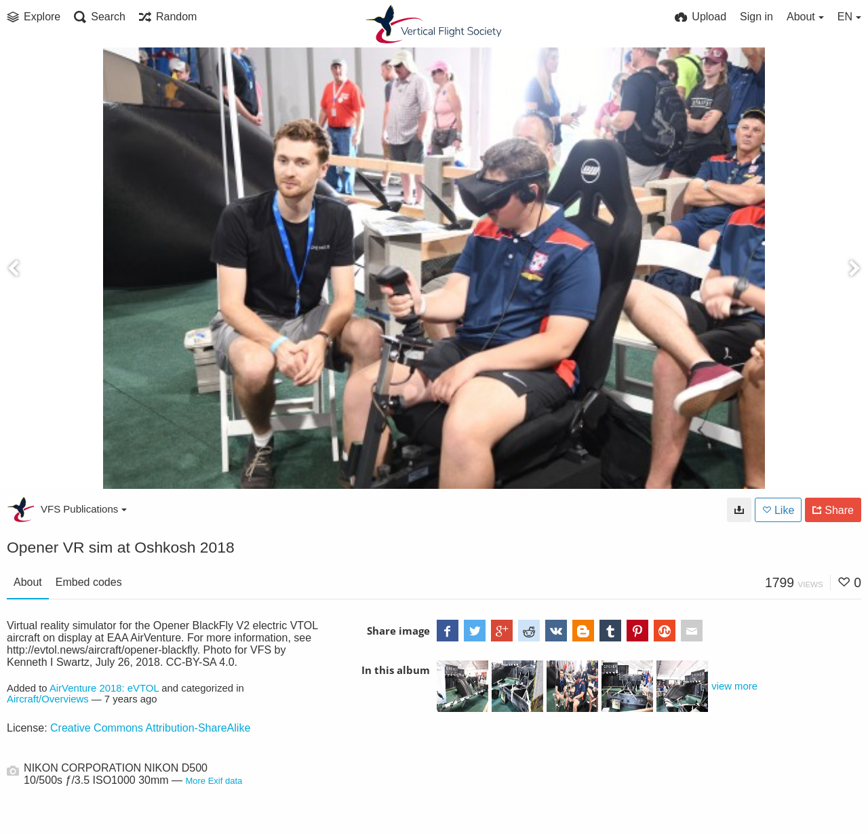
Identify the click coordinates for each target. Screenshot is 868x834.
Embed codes (89, 582)
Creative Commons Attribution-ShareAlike (150, 728)
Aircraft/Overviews (48, 699)
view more (734, 686)
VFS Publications (84, 509)
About (28, 582)
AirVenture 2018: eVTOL (104, 688)
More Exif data (213, 781)
